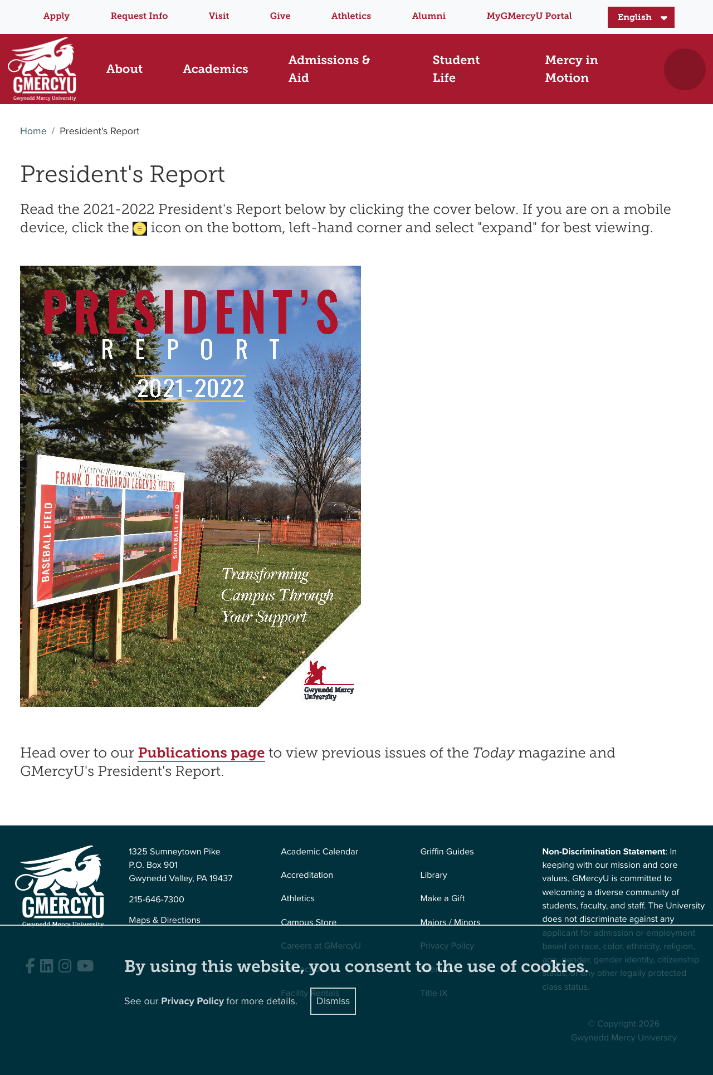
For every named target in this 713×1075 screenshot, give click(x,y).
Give (280, 16)
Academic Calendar (319, 852)
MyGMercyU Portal (529, 16)
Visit (219, 16)
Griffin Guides (447, 852)
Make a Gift (442, 898)
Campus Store (308, 922)
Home (33, 131)
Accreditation (307, 875)
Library (433, 875)
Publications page (201, 752)
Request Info (139, 16)
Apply (56, 16)
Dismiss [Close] (333, 1001)
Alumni (429, 16)
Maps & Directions (165, 920)
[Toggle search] (685, 69)
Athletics (351, 16)
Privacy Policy (192, 1001)
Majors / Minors (450, 922)
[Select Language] (641, 17)
